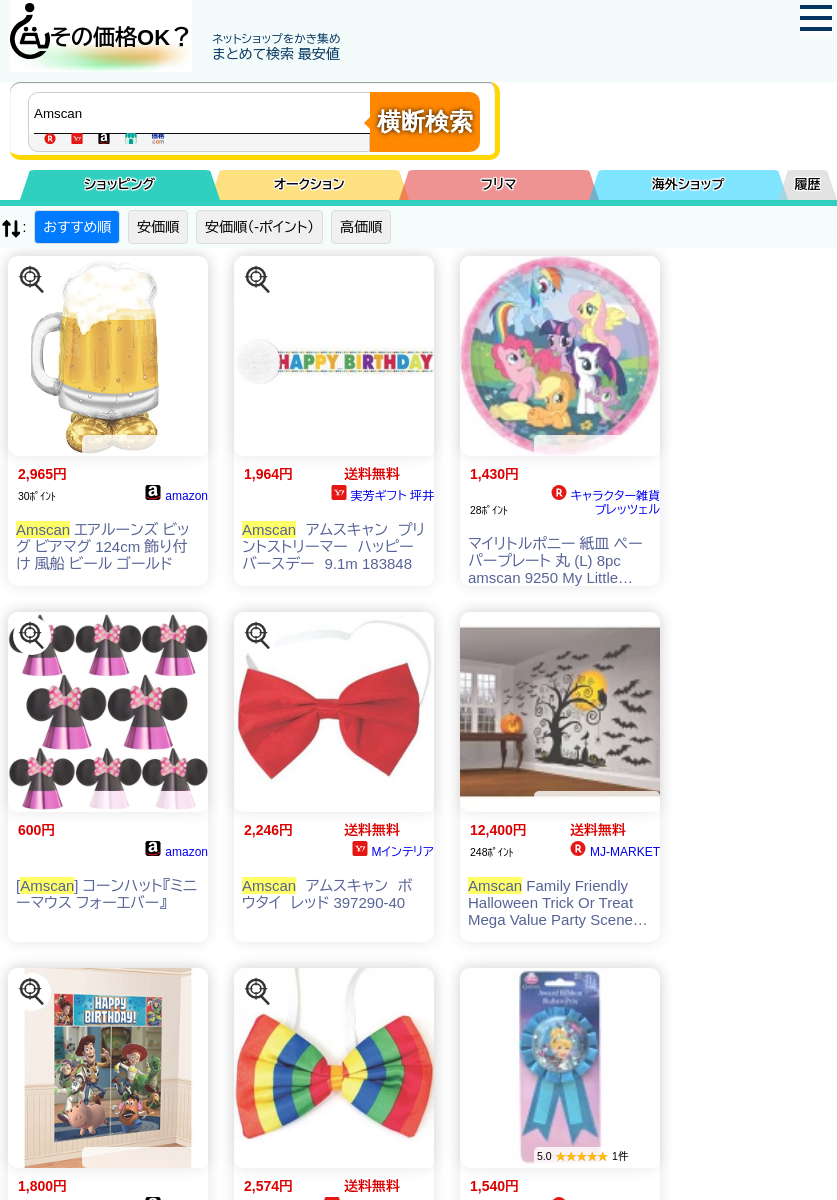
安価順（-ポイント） (259, 227)
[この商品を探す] (32, 280)
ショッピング (119, 184)
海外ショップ (688, 184)
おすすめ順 (77, 227)
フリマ (498, 184)
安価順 (158, 227)
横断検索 (425, 121)
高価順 (361, 227)
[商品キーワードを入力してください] (204, 113)
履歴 (808, 184)
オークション (309, 184)
